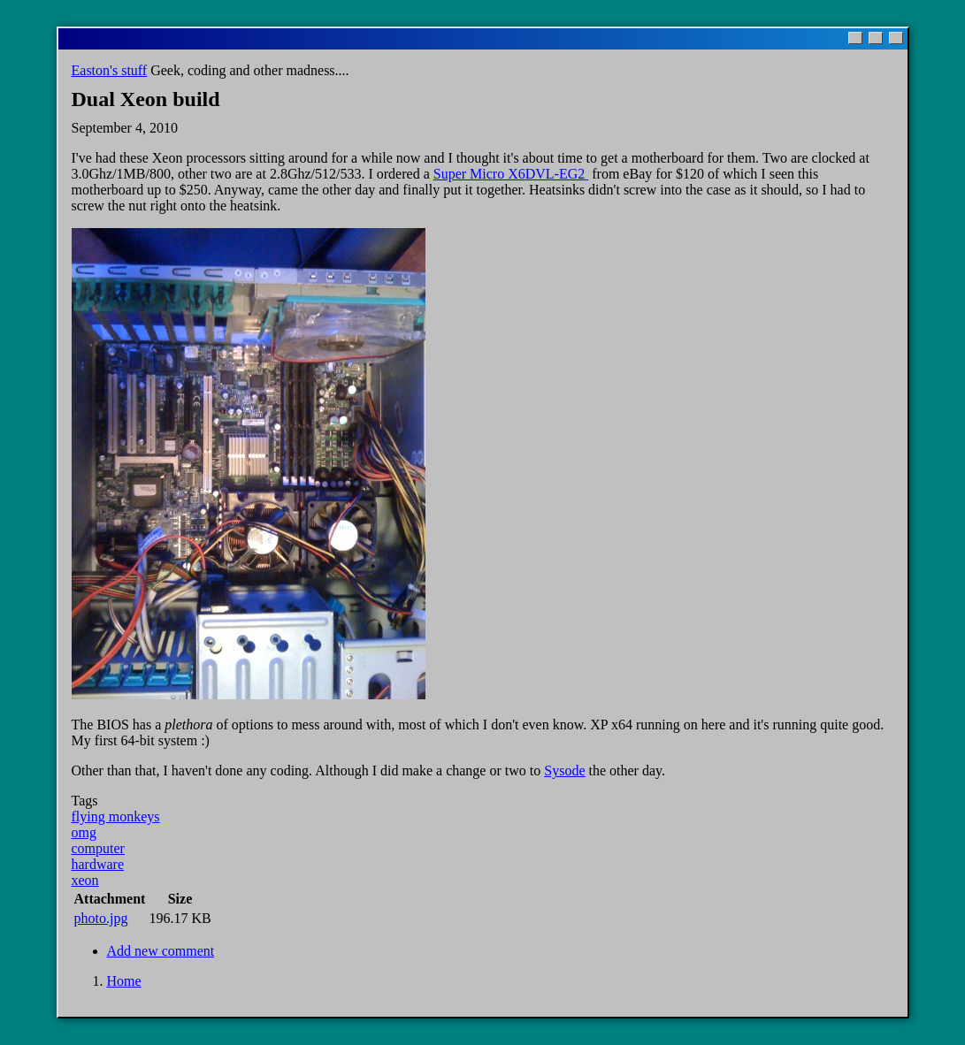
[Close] (896, 38)
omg (84, 832)
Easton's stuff (110, 70)
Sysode (564, 770)
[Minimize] (855, 38)
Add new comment (161, 950)
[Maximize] (876, 38)
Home (124, 980)
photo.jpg (101, 918)
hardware (98, 864)
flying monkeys (116, 816)
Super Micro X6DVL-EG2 (511, 173)
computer (98, 848)
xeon (85, 880)
